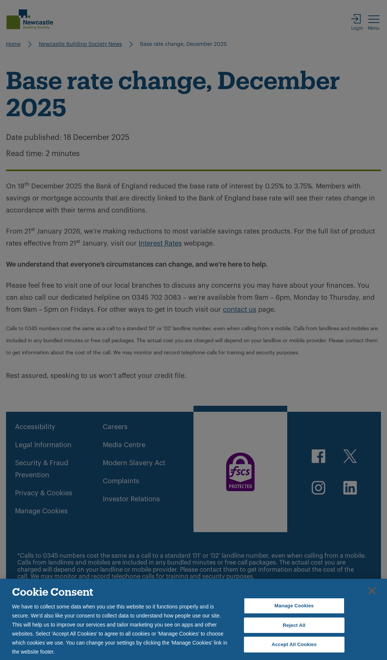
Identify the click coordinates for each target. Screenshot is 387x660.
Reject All (294, 625)
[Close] (372, 591)
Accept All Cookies (294, 644)
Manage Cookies (294, 605)
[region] (193, 619)
